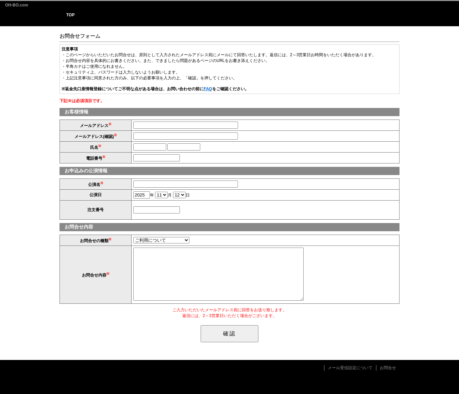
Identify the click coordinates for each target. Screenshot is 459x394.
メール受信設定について (350, 367)
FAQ (208, 88)
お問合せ (388, 367)
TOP (70, 15)
